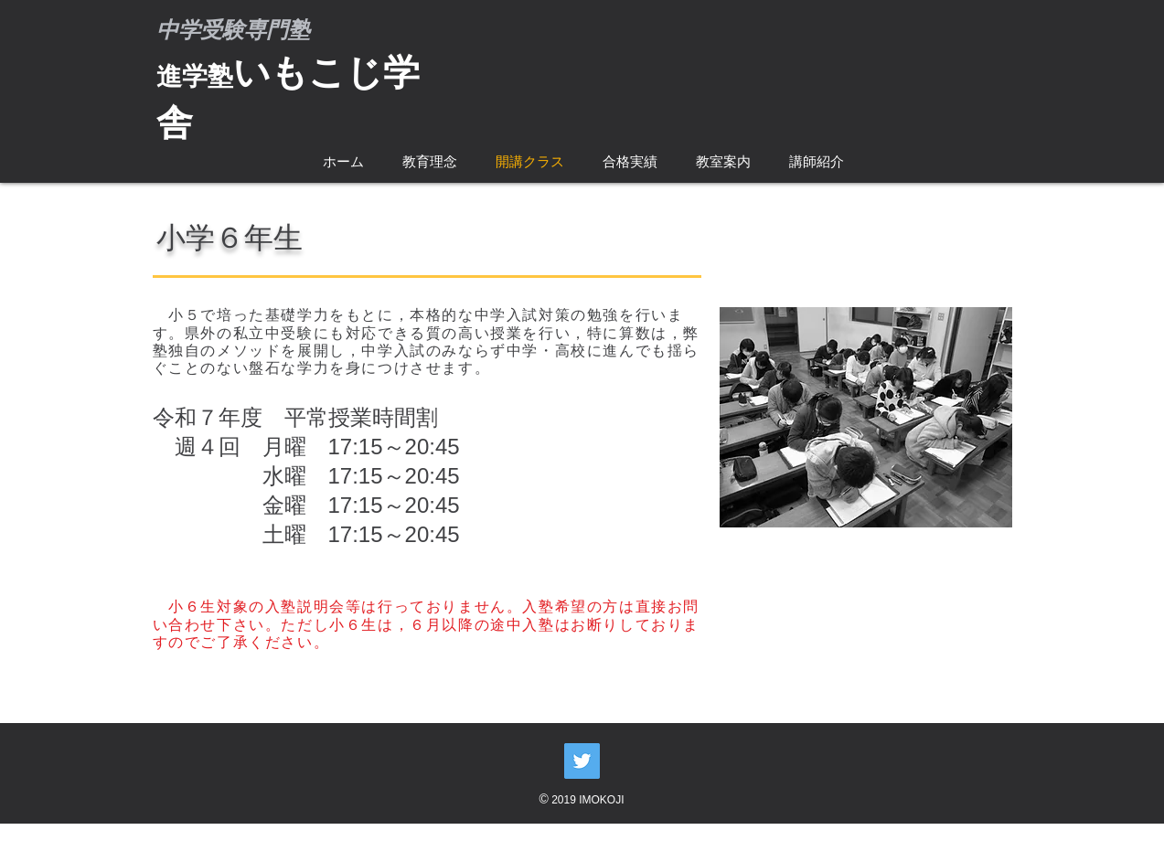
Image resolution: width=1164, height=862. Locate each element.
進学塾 (194, 76)
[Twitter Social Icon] (582, 761)
